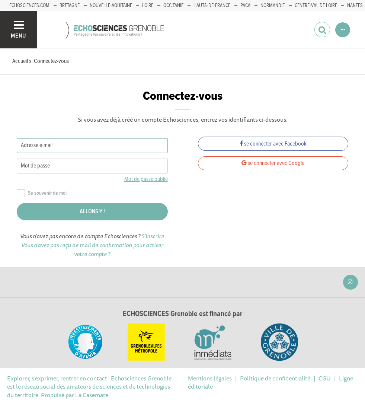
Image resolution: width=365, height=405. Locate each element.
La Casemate (91, 395)
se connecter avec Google (272, 163)
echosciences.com (29, 5)
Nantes (355, 5)
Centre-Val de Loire (316, 5)
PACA (245, 5)
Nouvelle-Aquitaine (111, 5)
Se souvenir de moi (42, 193)
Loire (147, 5)
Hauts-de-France (211, 5)
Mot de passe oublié (146, 179)
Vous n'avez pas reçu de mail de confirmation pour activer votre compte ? (92, 249)
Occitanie (173, 5)
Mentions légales (210, 378)
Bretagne (70, 5)
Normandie (272, 5)
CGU (324, 378)
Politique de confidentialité (275, 378)
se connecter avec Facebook (273, 144)
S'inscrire (152, 236)
